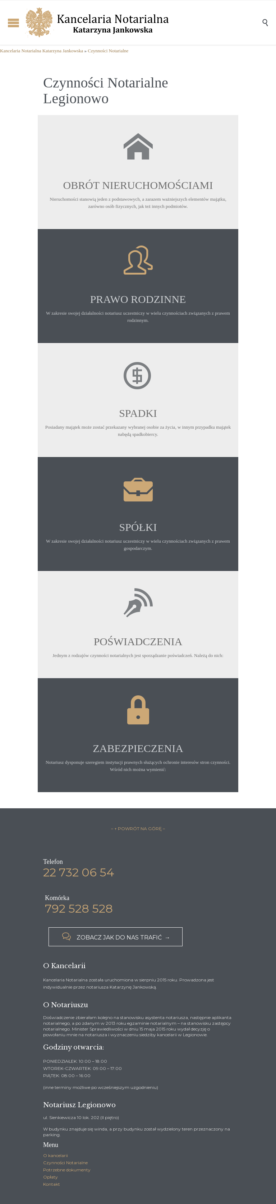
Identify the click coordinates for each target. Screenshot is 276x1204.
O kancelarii (55, 1155)
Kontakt (51, 1184)
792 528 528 (79, 908)
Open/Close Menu (13, 22)
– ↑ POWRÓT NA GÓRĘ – (138, 828)
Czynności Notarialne (108, 50)
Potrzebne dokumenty (67, 1169)
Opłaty (50, 1177)
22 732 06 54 (78, 872)
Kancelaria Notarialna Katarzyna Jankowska (41, 50)
